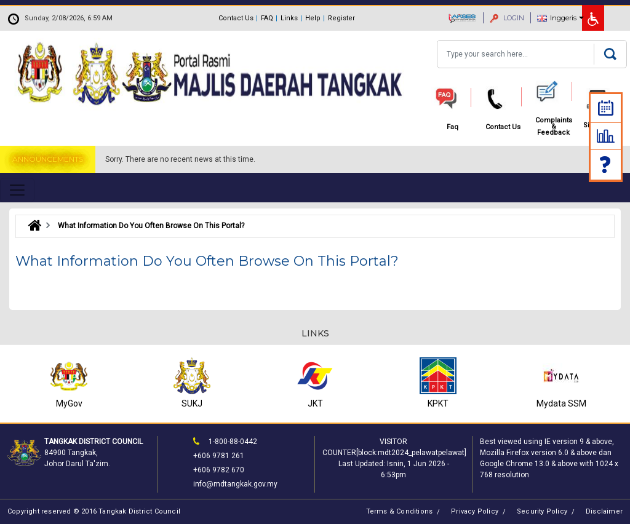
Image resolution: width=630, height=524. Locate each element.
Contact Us (235, 18)
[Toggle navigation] (17, 190)
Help (313, 18)
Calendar (605, 108)
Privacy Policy (474, 511)
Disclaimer (604, 511)
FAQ (267, 18)
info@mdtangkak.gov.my (235, 484)
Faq (606, 164)
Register (341, 18)
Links (289, 18)
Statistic (606, 136)
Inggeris (563, 18)
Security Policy (542, 511)
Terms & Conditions (399, 511)
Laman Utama (31, 225)
